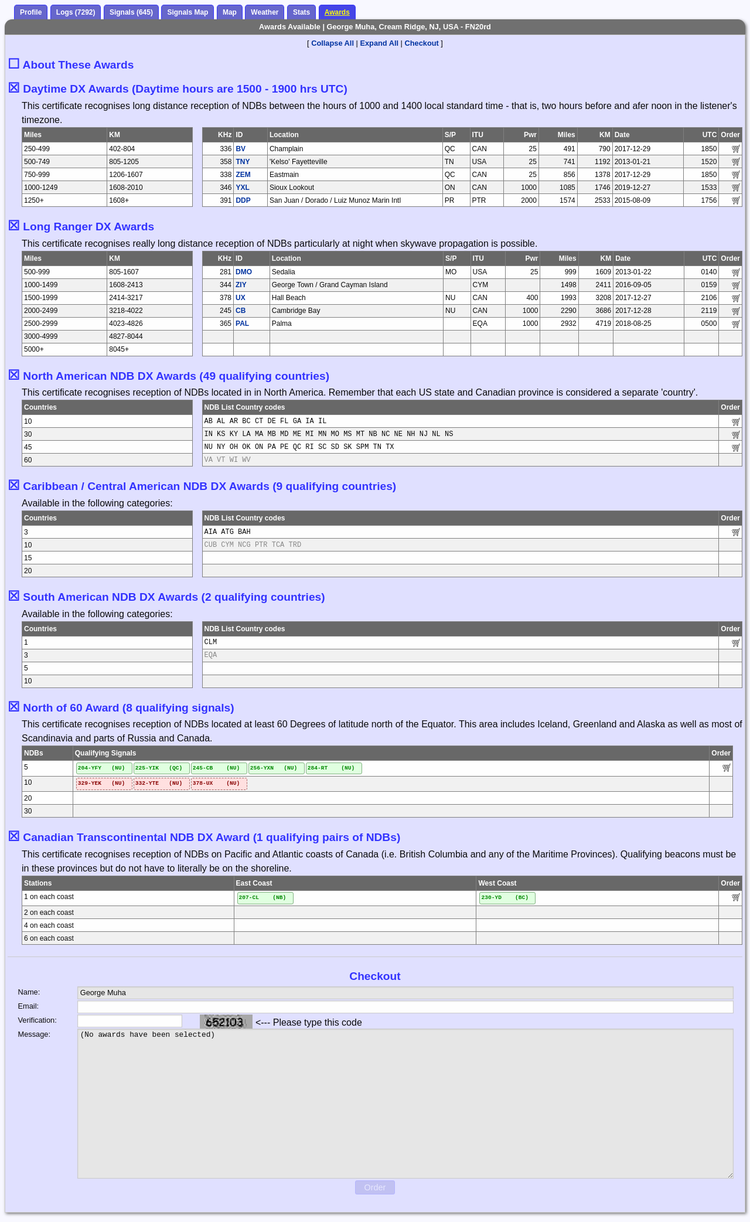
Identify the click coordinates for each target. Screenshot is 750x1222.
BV (241, 149)
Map (230, 12)
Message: (34, 1034)
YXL (242, 187)
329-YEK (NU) (101, 783)
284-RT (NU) (331, 768)
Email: (28, 1006)
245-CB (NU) (216, 768)
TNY (243, 162)
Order (375, 1187)
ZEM (243, 175)
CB (241, 311)
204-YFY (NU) (101, 768)
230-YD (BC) (505, 897)
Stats (301, 12)
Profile (31, 12)
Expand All (379, 43)
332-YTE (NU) (159, 783)
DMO (244, 272)
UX (241, 298)
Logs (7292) (76, 12)
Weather (264, 12)
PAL (242, 323)
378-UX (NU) (216, 783)
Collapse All (332, 43)
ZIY (241, 285)
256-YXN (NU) (274, 768)
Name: (29, 992)
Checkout (422, 43)
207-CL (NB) (263, 897)
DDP (243, 200)
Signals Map (187, 12)
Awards (337, 12)
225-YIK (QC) (159, 768)
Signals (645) (131, 12)
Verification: (37, 1020)
